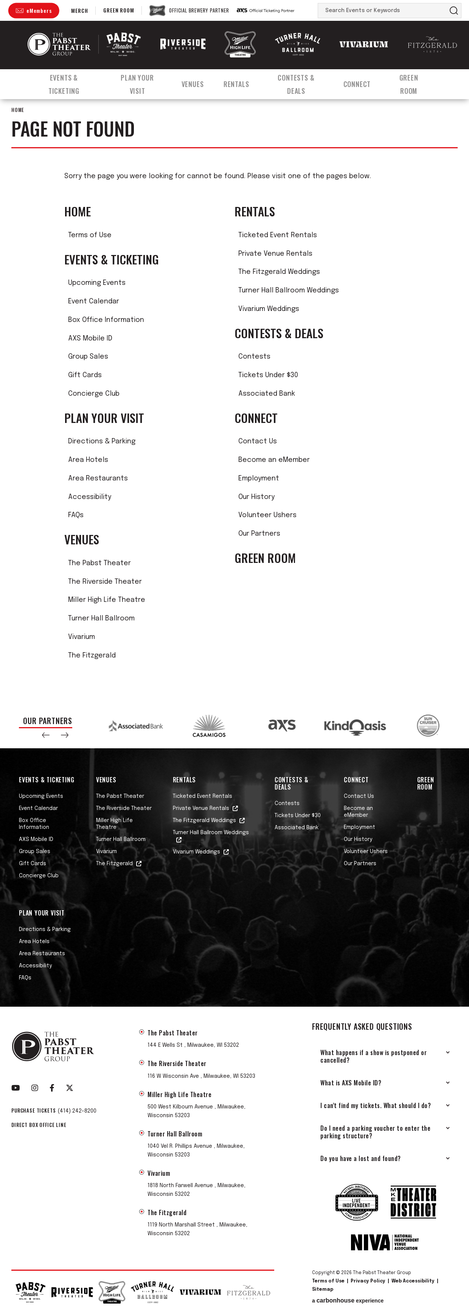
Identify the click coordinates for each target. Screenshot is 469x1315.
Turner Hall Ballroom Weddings (288, 290)
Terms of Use (90, 235)
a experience (348, 1301)
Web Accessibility (413, 1281)
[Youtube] (15, 1088)
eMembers (38, 10)
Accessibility (89, 497)
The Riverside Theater (105, 581)
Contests (254, 356)
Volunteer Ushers (267, 515)
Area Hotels (88, 460)
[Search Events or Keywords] (382, 10)
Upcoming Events (97, 283)
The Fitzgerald (92, 655)
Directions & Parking (101, 441)
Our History (256, 497)
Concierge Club (94, 393)
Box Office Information (106, 320)
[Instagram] (34, 1088)
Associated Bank (266, 393)
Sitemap (322, 1289)
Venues (196, 80)
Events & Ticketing (62, 80)
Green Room (118, 10)
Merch (79, 10)
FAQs (76, 515)
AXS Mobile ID (90, 338)
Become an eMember (274, 460)
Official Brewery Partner (199, 11)
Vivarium (81, 637)
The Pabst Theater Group (59, 44)
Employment (258, 478)
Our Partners (259, 533)
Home (17, 109)
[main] (234, 397)
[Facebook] (52, 1088)
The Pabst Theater (99, 563)
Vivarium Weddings (268, 309)
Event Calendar (93, 301)
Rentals (240, 80)
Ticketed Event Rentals (277, 235)
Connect (365, 80)
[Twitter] (69, 1088)
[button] (46, 735)
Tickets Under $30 (268, 375)
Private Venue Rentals (275, 253)
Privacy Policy (368, 1281)
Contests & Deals (302, 80)
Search (454, 10)
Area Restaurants (98, 478)
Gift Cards (85, 375)
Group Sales (88, 356)
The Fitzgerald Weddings (279, 272)
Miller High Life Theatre (106, 600)
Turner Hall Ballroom (101, 618)
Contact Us (257, 441)
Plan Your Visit (139, 80)
